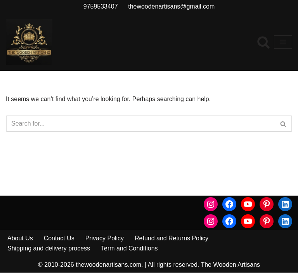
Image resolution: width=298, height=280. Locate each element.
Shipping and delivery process (48, 255)
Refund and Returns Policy (172, 245)
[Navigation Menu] (283, 42)
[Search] (263, 42)
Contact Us (59, 245)
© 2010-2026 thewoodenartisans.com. (90, 271)
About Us (20, 245)
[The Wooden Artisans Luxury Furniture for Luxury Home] (29, 42)
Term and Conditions (129, 255)
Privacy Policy (104, 245)
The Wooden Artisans (230, 271)
